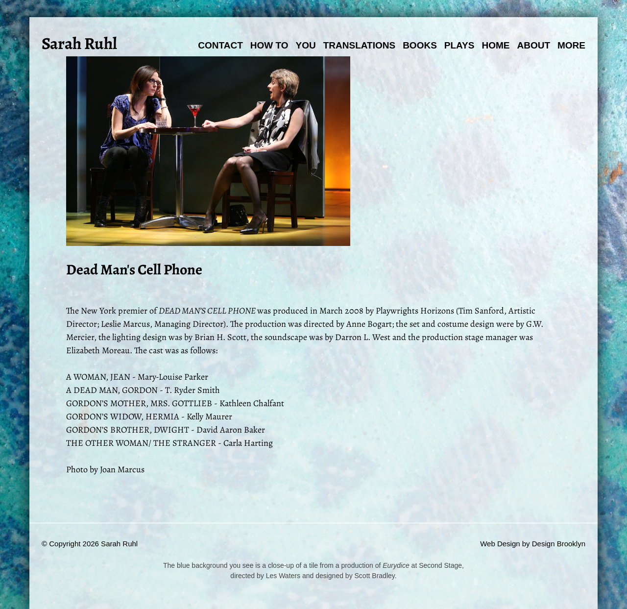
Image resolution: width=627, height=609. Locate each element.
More (571, 45)
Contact (220, 45)
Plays (459, 45)
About (533, 45)
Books (420, 45)
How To (269, 45)
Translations (359, 45)
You (306, 45)
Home (495, 45)
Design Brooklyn (558, 543)
